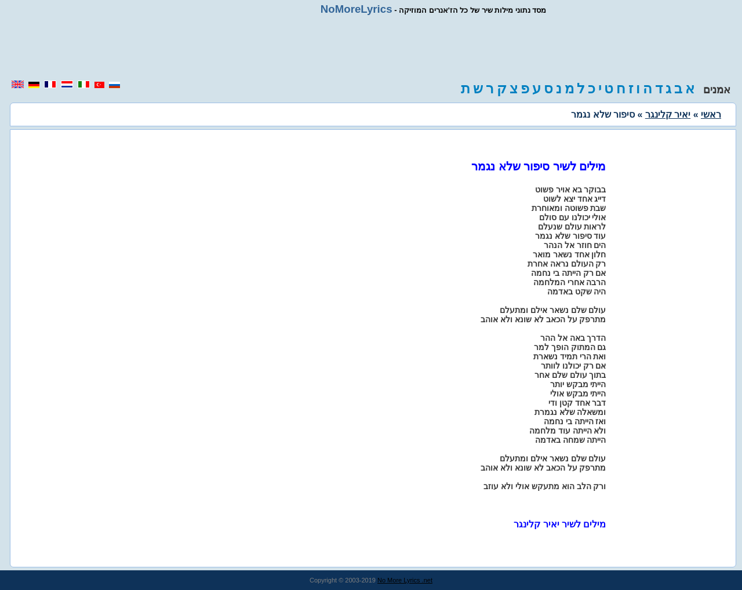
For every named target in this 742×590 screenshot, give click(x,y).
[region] (371, 47)
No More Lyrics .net (404, 580)
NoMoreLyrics (356, 9)
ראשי (711, 114)
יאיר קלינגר (667, 114)
